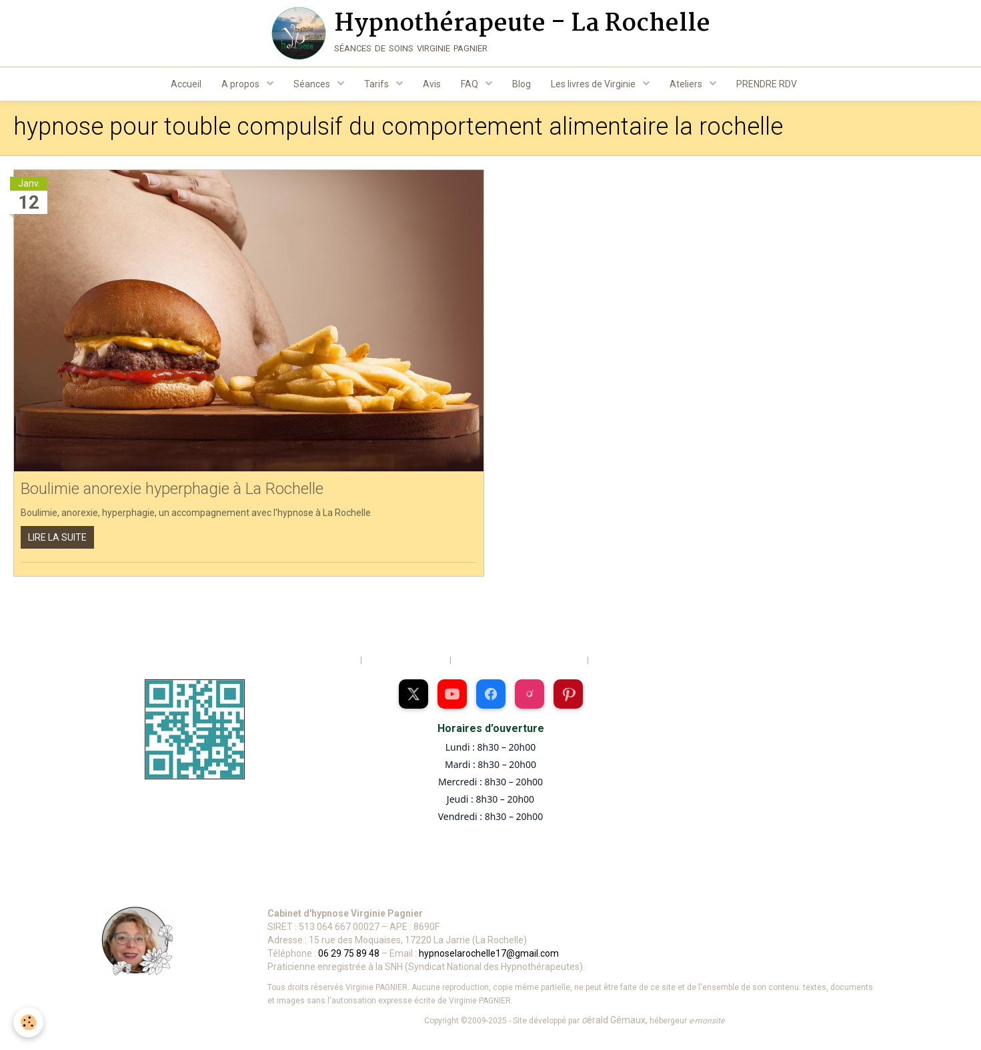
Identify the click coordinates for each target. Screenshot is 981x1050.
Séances (312, 84)
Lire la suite (57, 539)
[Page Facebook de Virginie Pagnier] (491, 696)
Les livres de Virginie (594, 84)
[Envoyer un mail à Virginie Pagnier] (142, 889)
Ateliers (687, 84)
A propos (241, 84)
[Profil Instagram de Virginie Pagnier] (529, 696)
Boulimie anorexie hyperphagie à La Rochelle (172, 491)
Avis (432, 84)
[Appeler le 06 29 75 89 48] (297, 889)
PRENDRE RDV (766, 84)
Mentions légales (322, 662)
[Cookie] (28, 1022)
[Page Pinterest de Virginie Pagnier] (568, 696)
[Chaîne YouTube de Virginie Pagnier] (452, 696)
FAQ (470, 84)
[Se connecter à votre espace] (771, 889)
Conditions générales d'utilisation (518, 662)
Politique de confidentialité (642, 662)
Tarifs (377, 84)
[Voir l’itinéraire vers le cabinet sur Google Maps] (452, 889)
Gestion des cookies (404, 662)
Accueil (186, 84)
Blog (521, 84)
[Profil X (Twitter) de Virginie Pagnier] (413, 696)
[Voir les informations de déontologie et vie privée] (620, 889)
